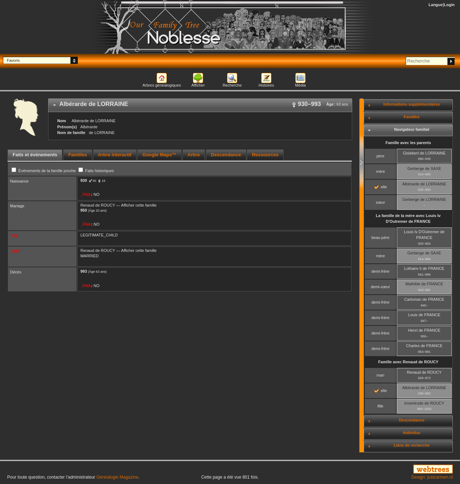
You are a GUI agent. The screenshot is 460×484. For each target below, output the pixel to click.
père (380, 156)
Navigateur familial (411, 129)
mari (380, 375)
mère (380, 171)
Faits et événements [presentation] (35, 154)
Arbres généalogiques (161, 85)
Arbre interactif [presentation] (115, 154)
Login (449, 5)
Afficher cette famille (139, 205)
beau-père (380, 237)
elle (380, 187)
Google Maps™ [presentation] (159, 154)
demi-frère (380, 271)
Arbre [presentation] (194, 154)
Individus (411, 432)
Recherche (232, 85)
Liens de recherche (411, 445)
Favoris (13, 60)
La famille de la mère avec (408, 218)
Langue (436, 5)
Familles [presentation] (77, 154)
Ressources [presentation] (265, 154)
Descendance (411, 420)
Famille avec (408, 362)
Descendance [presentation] (226, 154)
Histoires (266, 85)
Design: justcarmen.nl (432, 477)
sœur (380, 202)
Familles (411, 117)
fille (380, 406)
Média (300, 85)
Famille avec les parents (408, 142)
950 (83, 210)
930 (83, 180)
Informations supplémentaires (411, 104)
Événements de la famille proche (44, 171)
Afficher (197, 85)
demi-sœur (380, 287)
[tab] (200, 105)
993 (83, 271)
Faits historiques (96, 171)
